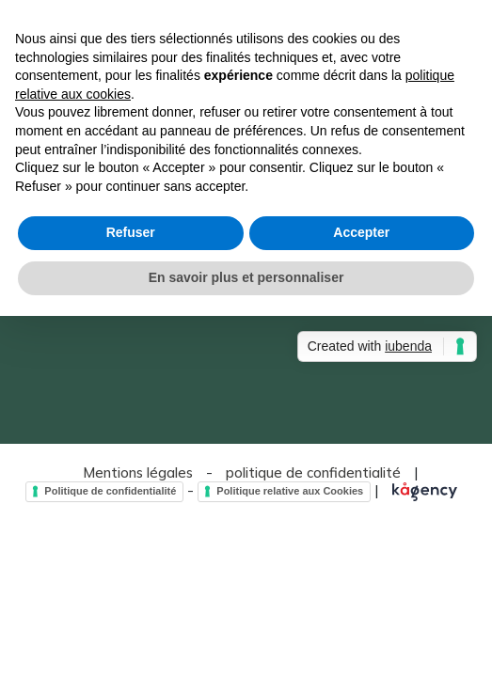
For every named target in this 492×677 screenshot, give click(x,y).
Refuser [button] (130, 232)
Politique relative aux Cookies (289, 490)
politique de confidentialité (313, 472)
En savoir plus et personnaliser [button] (246, 277)
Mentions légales (138, 472)
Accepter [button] (361, 232)
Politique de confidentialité (110, 490)
